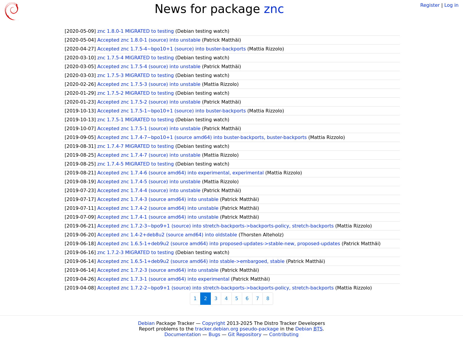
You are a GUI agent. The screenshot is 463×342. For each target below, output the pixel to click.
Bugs (214, 334)
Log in (451, 5)
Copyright (213, 323)
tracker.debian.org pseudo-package (237, 329)
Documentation (182, 334)
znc (274, 9)
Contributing (284, 334)
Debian (146, 323)
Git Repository (244, 334)
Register (430, 5)
